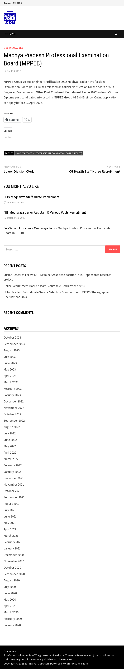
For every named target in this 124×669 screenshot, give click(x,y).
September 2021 (14, 497)
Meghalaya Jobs (13, 47)
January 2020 (12, 625)
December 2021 (14, 478)
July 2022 (10, 433)
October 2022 (12, 414)
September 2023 (14, 344)
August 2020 (12, 580)
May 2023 (10, 369)
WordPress (70, 663)
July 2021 (10, 510)
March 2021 (11, 536)
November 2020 (14, 561)
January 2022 (12, 472)
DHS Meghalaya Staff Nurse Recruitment (31, 197)
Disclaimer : (10, 651)
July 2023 (10, 357)
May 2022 (10, 446)
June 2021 (10, 516)
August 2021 (12, 504)
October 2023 (12, 337)
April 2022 (10, 452)
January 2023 (12, 395)
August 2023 (12, 350)
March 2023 (11, 382)
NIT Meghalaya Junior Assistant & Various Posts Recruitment (45, 212)
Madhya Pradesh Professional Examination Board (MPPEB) (49, 153)
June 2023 (10, 363)
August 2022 (12, 427)
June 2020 (10, 593)
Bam (85, 663)
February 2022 (13, 465)
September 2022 (14, 421)
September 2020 (14, 574)
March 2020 (11, 612)
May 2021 (10, 523)
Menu (10, 34)
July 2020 (10, 587)
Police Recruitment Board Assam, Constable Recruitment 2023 (44, 286)
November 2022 (14, 408)
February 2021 (13, 542)
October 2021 (12, 491)
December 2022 (14, 401)
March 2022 (11, 459)
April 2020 (10, 606)
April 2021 (10, 529)
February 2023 (13, 389)
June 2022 (10, 440)
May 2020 (10, 599)
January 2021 (12, 548)
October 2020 (12, 568)
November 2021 (14, 484)
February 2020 (13, 619)
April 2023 (10, 376)
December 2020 (14, 555)
